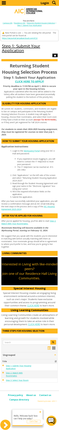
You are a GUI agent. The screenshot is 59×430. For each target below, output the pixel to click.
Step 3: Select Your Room (17, 380)
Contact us (45, 395)
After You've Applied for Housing (22, 215)
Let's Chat (34, 421)
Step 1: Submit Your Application (29, 25)
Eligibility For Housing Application (24, 103)
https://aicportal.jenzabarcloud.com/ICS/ (20, 38)
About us (31, 395)
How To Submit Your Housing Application (28, 141)
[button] (55, 355)
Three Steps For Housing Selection (23, 330)
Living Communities (14, 253)
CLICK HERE (33, 305)
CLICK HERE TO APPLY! (29, 81)
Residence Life (19, 23)
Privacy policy (15, 395)
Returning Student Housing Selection (41, 23)
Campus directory (19, 399)
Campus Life (7, 23)
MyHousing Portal (32, 151)
